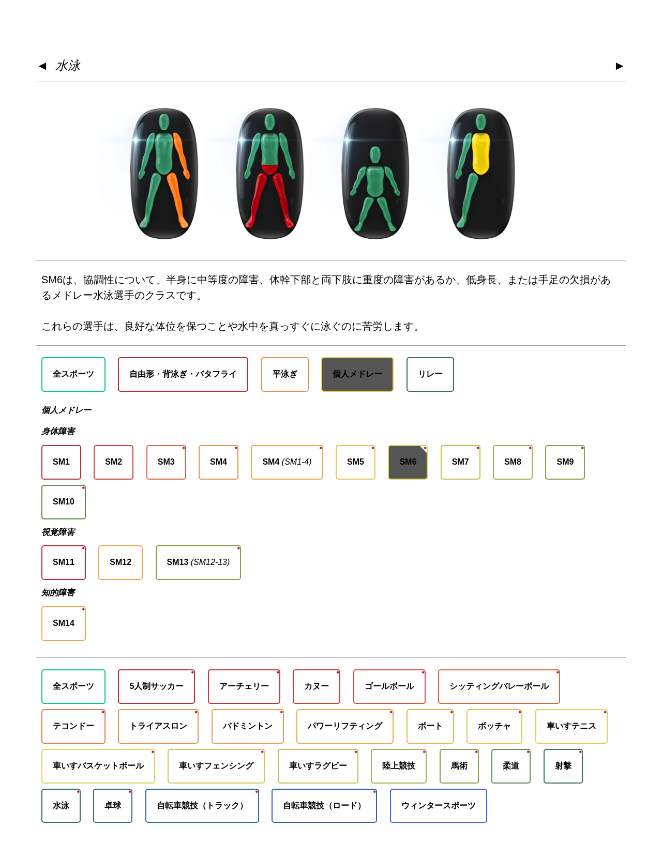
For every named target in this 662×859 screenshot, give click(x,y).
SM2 (113, 461)
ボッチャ (494, 726)
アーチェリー (244, 686)
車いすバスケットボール (98, 765)
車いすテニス (571, 726)
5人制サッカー (156, 686)
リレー (430, 374)
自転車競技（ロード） (324, 805)
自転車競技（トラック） (202, 805)
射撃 (563, 765)
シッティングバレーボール (499, 686)
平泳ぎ (285, 374)
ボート (430, 726)
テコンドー (73, 726)
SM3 (166, 461)
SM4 (218, 461)
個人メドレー (357, 374)
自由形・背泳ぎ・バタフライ (183, 374)
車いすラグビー (318, 765)
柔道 (511, 765)
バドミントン (248, 726)
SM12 (120, 562)
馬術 (459, 765)
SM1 (61, 461)
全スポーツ (73, 374)
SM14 (63, 623)
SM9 (565, 461)
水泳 (67, 65)
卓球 (112, 805)
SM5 (355, 461)
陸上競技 (398, 765)
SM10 (63, 501)
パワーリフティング (345, 726)
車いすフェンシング (216, 765)
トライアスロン (158, 726)
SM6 (407, 461)
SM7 (460, 461)
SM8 (512, 461)
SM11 (63, 562)
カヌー (316, 686)
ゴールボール (389, 686)
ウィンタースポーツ (438, 805)
